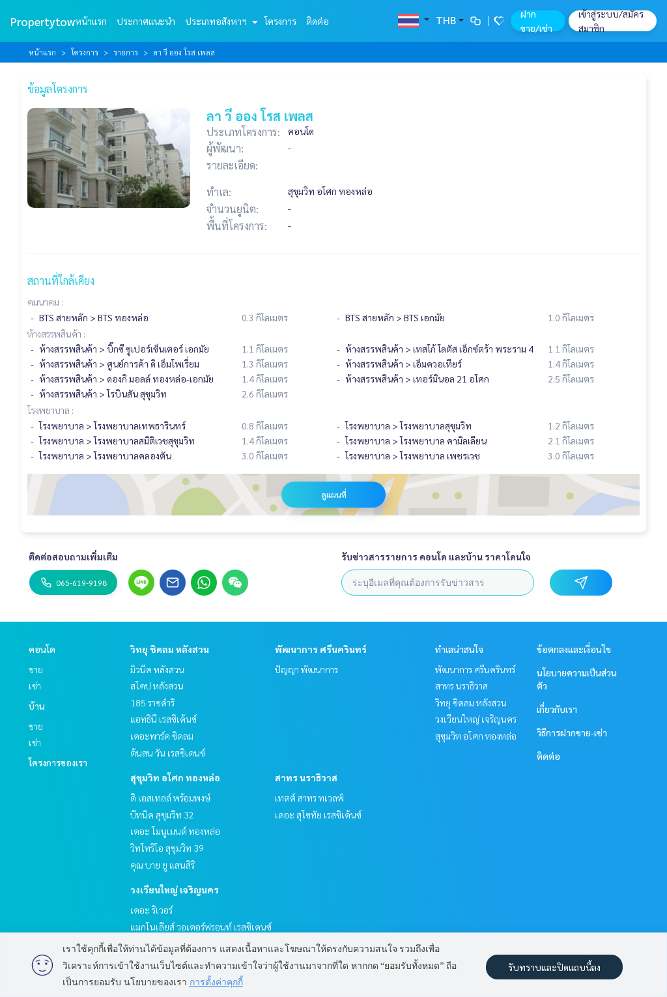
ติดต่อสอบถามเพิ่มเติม (73, 556)
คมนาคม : (45, 302)
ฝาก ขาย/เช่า (536, 21)
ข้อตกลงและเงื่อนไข (574, 649)
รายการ (125, 52)
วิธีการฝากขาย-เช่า (572, 732)
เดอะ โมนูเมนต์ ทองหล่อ (175, 831)
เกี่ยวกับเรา (557, 709)
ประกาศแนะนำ (146, 21)
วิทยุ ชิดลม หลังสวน (169, 649)
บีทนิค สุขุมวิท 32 (162, 814)
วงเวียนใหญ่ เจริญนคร (174, 889)
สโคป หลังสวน (157, 685)
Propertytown (45, 21)
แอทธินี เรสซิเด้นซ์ (163, 719)
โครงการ (280, 21)
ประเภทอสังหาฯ (220, 21)
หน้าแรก (91, 21)
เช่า (35, 685)
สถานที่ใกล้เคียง (60, 280)
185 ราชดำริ (152, 702)
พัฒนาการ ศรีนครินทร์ (321, 649)
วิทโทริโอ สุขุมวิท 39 (167, 848)
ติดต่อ (317, 21)
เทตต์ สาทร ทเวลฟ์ (309, 797)
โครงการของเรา (58, 762)
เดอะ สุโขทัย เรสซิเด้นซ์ (318, 814)
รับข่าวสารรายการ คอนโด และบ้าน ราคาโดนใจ (436, 556)
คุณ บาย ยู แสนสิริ (162, 865)
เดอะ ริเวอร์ (151, 910)
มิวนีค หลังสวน (157, 669)
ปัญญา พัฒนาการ (306, 669)
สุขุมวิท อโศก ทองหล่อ (175, 777)
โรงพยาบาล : (50, 410)
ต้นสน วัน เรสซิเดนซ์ (167, 753)
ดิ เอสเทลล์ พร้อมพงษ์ (170, 797)
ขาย (36, 669)
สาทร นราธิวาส (306, 777)
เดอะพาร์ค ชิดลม (161, 736)
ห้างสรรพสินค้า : (56, 334)
